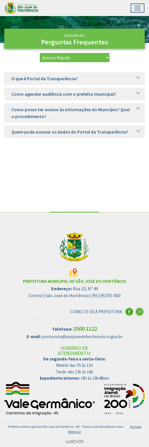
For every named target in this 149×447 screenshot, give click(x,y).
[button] (74, 78)
